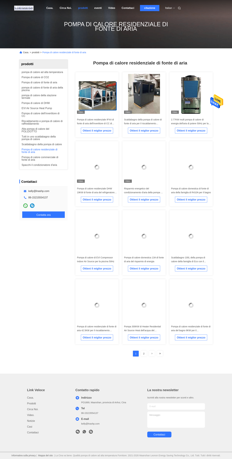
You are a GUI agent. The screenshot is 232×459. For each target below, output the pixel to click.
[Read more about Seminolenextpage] (152, 353)
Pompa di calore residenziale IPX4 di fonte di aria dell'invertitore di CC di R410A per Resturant (95, 123)
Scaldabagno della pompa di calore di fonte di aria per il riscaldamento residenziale (143, 123)
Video (111, 8)
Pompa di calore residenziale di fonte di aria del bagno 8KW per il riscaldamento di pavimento (190, 330)
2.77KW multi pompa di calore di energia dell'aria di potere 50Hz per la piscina (189, 123)
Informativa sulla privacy (23, 455)
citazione (149, 8)
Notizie (31, 421)
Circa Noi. (66, 8)
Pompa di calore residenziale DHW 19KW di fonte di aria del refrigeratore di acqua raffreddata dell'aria (97, 192)
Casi (29, 426)
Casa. (49, 8)
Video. (30, 415)
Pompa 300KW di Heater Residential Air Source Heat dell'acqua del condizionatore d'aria (142, 330)
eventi (98, 8)
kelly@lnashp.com (38, 191)
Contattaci (128, 8)
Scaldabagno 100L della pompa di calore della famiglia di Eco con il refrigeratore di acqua (188, 261)
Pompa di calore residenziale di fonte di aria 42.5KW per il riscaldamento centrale (96, 330)
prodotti (83, 8)
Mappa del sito (45, 455)
